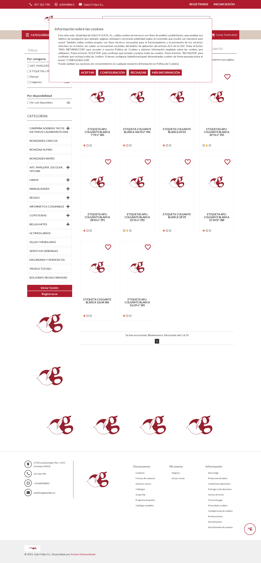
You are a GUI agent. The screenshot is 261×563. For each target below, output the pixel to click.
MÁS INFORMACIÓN (166, 72)
